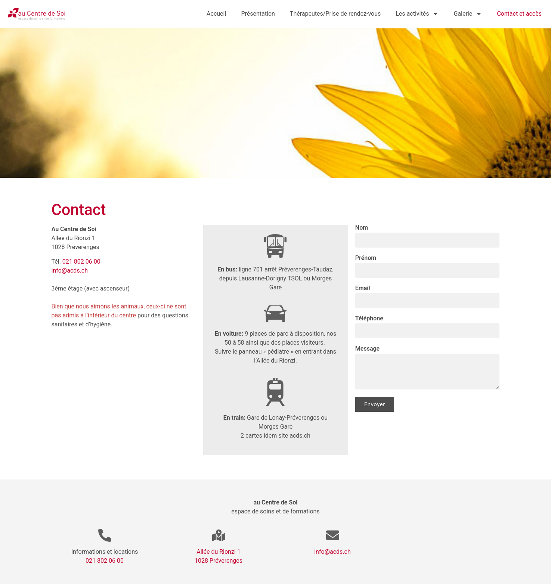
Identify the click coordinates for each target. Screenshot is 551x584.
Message (367, 349)
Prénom (365, 258)
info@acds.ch (70, 270)
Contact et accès (519, 13)
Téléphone (369, 319)
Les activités (417, 13)
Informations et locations (104, 551)
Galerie (468, 13)
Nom (361, 228)
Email (362, 288)
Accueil (216, 13)
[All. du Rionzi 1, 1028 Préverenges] (124, 398)
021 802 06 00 (81, 261)
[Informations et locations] (104, 535)
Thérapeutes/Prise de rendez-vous (335, 13)
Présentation (258, 13)
